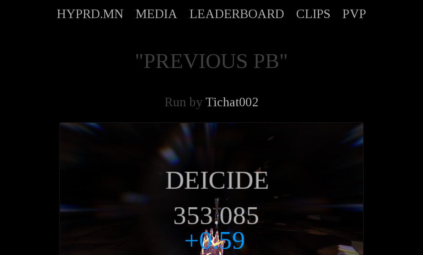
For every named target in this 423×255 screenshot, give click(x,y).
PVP (354, 14)
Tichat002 (231, 102)
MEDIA (156, 14)
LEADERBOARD (236, 14)
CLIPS (313, 14)
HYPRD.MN (90, 14)
